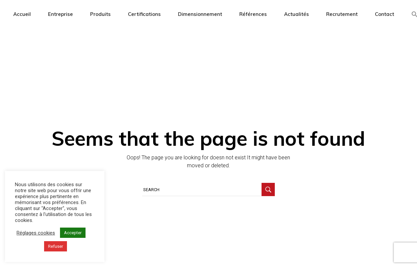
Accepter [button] (73, 232)
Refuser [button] (55, 246)
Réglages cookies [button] (36, 233)
